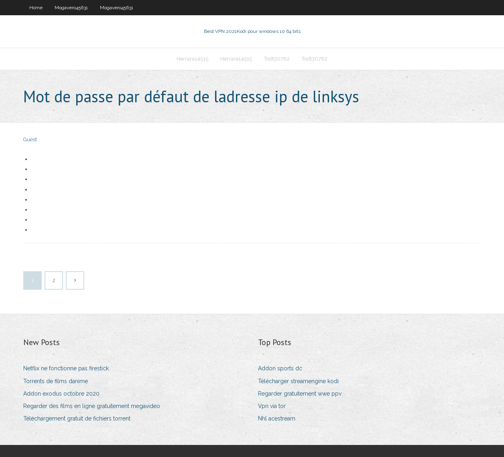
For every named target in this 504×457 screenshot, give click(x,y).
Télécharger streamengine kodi (298, 381)
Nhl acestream (276, 418)
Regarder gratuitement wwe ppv (299, 393)
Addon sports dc (280, 368)
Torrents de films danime (55, 381)
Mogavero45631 (71, 7)
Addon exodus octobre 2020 (61, 393)
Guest (30, 139)
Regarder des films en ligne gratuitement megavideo (91, 406)
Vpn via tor (272, 406)
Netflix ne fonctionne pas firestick (66, 368)
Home (36, 7)
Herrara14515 (192, 59)
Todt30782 (277, 59)
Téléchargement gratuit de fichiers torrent (76, 418)
